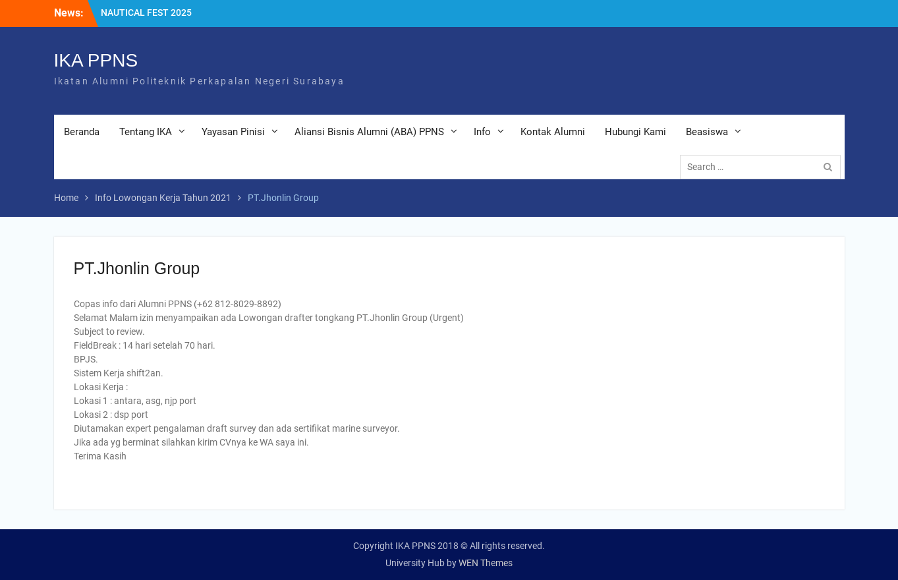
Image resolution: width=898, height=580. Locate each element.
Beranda (81, 132)
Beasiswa (707, 132)
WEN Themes (486, 563)
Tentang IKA (145, 132)
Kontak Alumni (552, 132)
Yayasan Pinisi (233, 132)
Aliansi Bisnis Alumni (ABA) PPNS (369, 132)
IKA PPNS (96, 60)
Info (482, 132)
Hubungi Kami (635, 132)
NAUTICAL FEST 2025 (146, 12)
